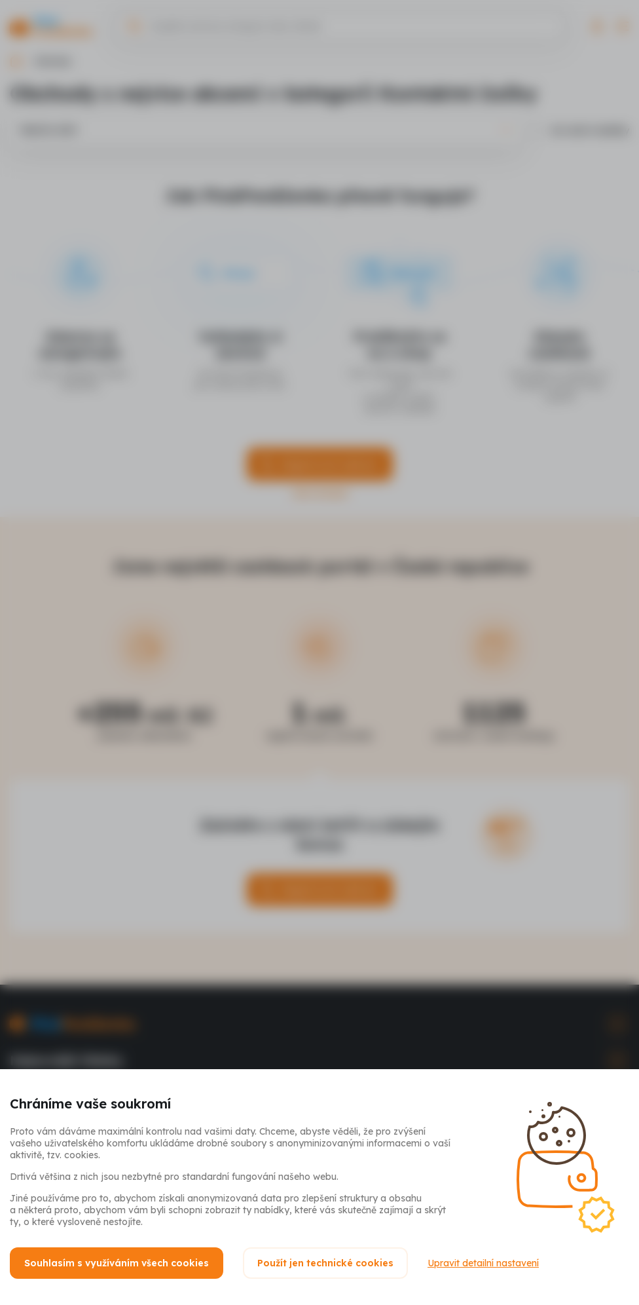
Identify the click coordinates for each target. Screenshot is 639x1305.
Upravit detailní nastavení (483, 1263)
